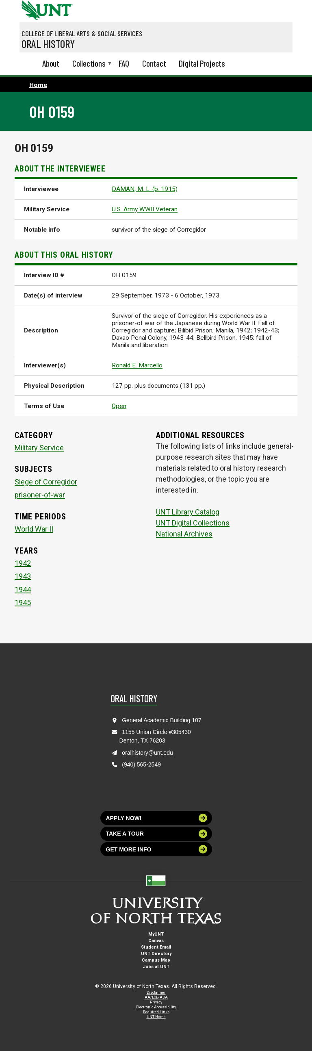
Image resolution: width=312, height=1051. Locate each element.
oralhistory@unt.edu (147, 752)
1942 (23, 563)
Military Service (39, 447)
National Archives (184, 534)
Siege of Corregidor (46, 482)
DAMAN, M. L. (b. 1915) (145, 189)
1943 (23, 576)
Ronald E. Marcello (137, 365)
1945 (23, 602)
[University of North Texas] (30, 9)
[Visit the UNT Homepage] (60, 7)
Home (38, 84)
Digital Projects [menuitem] (202, 63)
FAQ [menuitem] (124, 63)
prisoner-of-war (40, 495)
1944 (23, 589)
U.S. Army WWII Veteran (145, 209)
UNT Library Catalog (187, 512)
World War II (34, 529)
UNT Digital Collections (193, 523)
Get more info (157, 849)
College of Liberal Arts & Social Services (82, 33)
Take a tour (157, 834)
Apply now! (157, 818)
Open (119, 406)
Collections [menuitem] (89, 64)
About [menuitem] (50, 63)
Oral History (48, 43)
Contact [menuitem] (154, 63)
